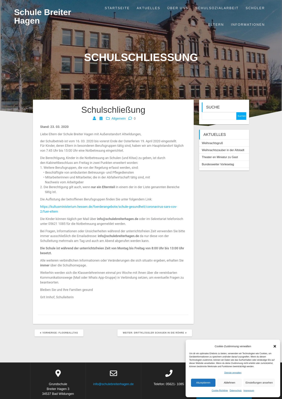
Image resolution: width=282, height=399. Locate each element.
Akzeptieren (203, 382)
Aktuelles (148, 8)
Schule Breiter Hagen (42, 16)
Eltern (216, 24)
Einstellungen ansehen (259, 382)
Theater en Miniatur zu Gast (220, 157)
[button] (275, 346)
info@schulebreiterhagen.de (113, 384)
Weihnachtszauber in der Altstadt (223, 150)
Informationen (248, 24)
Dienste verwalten (232, 372)
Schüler (255, 8)
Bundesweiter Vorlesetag (218, 164)
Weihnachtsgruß (212, 143)
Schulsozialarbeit (217, 8)
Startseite (117, 8)
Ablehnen (229, 382)
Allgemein (119, 118)
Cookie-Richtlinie (220, 390)
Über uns (177, 8)
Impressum (249, 390)
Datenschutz (236, 390)
